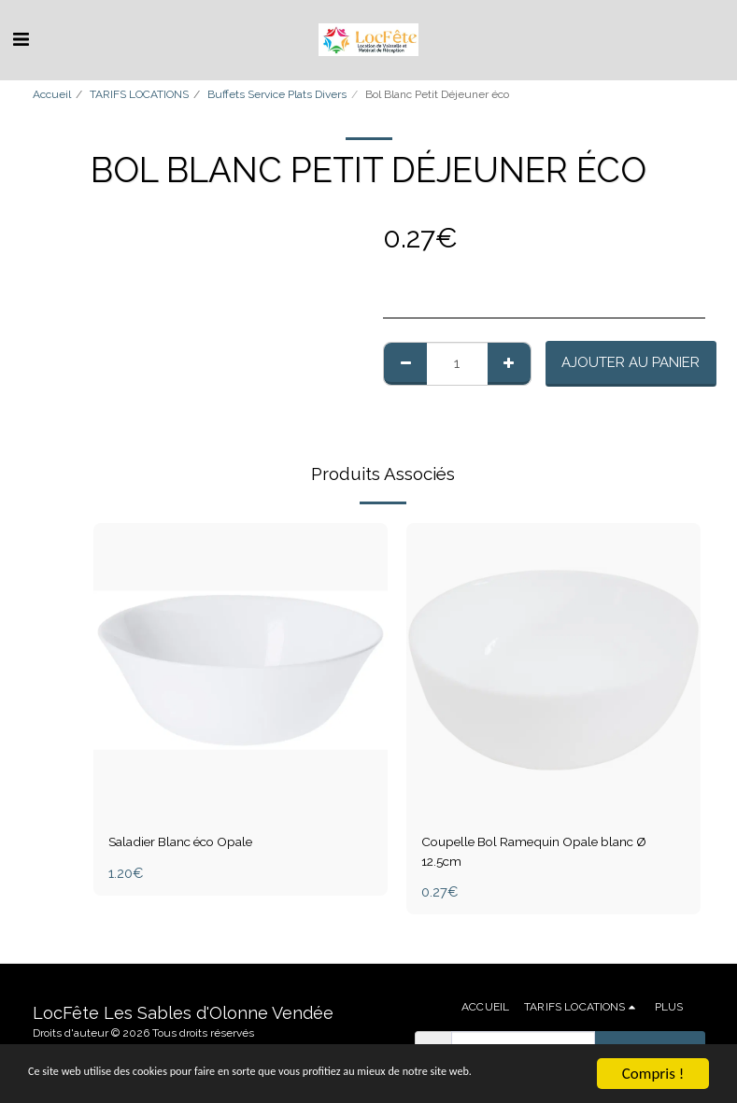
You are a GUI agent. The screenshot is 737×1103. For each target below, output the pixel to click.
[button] (20, 39)
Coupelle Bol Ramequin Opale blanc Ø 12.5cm (551, 853)
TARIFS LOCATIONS (139, 94)
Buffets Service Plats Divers (277, 94)
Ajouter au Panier (630, 362)
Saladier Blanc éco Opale (193, 842)
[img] (240, 670)
